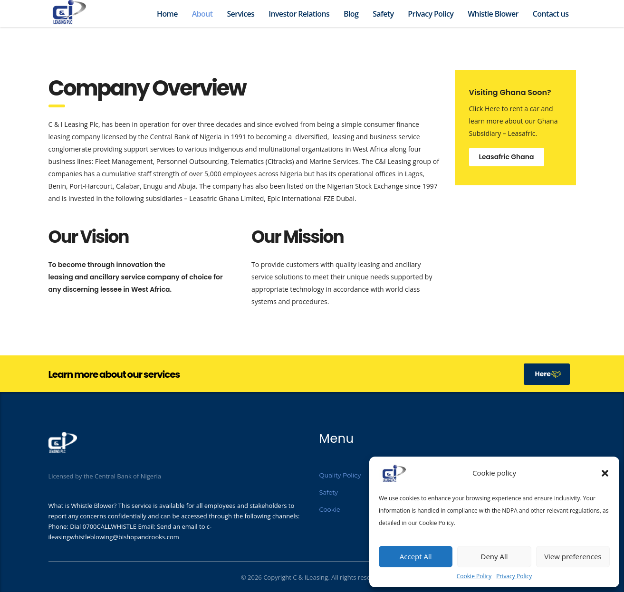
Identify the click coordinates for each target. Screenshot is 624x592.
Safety (383, 14)
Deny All (494, 556)
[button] (605, 473)
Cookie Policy (474, 576)
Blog (351, 14)
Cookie (329, 509)
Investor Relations (299, 14)
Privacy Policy (514, 576)
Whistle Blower (493, 14)
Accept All (416, 556)
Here (548, 374)
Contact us (551, 14)
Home (167, 14)
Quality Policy (340, 475)
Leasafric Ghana (506, 157)
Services (240, 14)
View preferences (572, 556)
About (202, 14)
